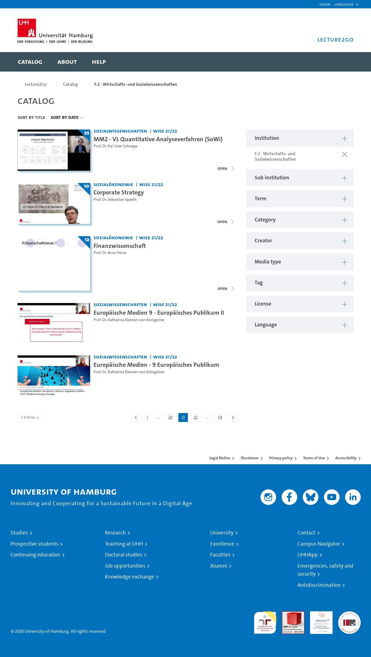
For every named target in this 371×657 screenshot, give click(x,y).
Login (325, 4)
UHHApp (308, 554)
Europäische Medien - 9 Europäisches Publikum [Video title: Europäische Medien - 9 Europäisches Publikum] (156, 364)
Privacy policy (281, 458)
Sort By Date (64, 117)
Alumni (218, 566)
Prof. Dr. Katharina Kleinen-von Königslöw (129, 320)
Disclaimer (250, 458)
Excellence (222, 544)
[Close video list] (226, 168)
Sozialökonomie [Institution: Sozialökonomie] (113, 184)
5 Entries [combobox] (30, 417)
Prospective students (34, 544)
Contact (306, 532)
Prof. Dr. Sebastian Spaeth (115, 199)
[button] (343, 4)
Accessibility (346, 458)
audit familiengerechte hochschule (265, 621)
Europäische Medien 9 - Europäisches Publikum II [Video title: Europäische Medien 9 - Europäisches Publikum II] (159, 312)
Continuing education (35, 554)
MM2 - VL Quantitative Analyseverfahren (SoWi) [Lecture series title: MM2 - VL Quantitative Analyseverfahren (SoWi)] (158, 139)
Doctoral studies (123, 554)
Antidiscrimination (319, 585)
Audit (287, 614)
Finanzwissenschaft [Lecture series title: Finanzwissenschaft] (120, 245)
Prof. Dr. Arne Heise (110, 252)
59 (221, 418)
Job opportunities (125, 566)
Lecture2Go (36, 84)
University (222, 532)
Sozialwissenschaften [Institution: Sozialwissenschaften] (120, 130)
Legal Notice (219, 458)
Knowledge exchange (129, 576)
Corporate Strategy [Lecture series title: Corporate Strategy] (119, 192)
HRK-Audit (320, 614)
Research (115, 532)
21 (184, 418)
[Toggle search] (344, 62)
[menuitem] (30, 62)
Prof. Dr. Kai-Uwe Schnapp (115, 146)
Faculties (220, 554)
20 (172, 418)
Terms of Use (314, 458)
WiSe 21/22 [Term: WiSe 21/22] (165, 130)
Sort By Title (31, 117)
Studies (19, 532)
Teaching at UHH (124, 544)
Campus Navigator (319, 544)
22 (197, 418)
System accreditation (349, 618)
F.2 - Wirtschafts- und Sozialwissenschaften (135, 84)
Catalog (70, 84)
